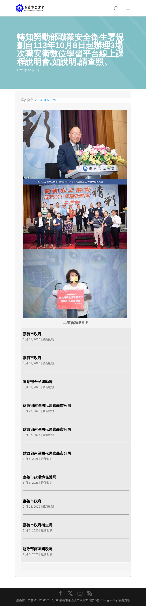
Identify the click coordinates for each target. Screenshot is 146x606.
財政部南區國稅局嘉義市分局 (47, 406)
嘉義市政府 (32, 334)
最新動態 (48, 339)
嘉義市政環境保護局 (39, 477)
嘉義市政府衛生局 (37, 525)
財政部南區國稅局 (37, 549)
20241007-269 (45, 100)
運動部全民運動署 (37, 382)
